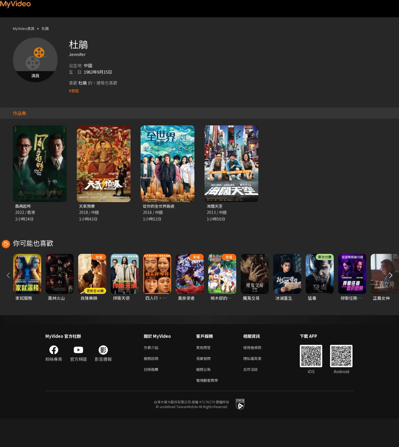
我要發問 (204, 385)
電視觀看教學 (208, 408)
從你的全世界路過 (160, 206)
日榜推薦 (152, 396)
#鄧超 (74, 90)
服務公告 (204, 396)
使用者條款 (257, 373)
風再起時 (23, 206)
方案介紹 (152, 373)
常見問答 (204, 373)
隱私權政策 (257, 385)
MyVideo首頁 (25, 28)
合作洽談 (255, 396)
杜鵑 (49, 28)
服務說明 (152, 385)
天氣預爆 (87, 206)
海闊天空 (215, 206)
